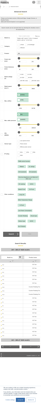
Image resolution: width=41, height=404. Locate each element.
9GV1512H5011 (6, 268)
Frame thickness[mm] (9, 67)
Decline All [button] (31, 400)
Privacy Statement (6, 357)
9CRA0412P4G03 (7, 286)
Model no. (7, 37)
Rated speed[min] (8, 87)
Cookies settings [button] (10, 400)
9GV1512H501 (6, 264)
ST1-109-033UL (6, 320)
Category (7, 46)
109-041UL (5, 305)
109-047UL (5, 316)
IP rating (6, 153)
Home (3, 6)
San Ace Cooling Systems (13, 6)
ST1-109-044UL (6, 335)
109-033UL (5, 298)
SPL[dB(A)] (6, 134)
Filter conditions (9, 194)
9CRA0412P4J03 (7, 290)
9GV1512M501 (6, 272)
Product (6, 53)
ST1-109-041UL (6, 327)
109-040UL (5, 301)
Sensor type (7, 143)
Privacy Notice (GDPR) (7, 360)
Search (11, 234)
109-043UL (5, 309)
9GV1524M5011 (6, 283)
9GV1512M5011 (6, 275)
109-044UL (5, 313)
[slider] (19, 58)
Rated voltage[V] (8, 77)
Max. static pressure (10, 120)
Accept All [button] (20, 400)
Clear (29, 234)
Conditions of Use (6, 355)
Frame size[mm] (7, 60)
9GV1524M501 (6, 279)
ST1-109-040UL (6, 324)
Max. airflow (7, 101)
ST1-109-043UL (6, 331)
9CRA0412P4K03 (7, 294)
